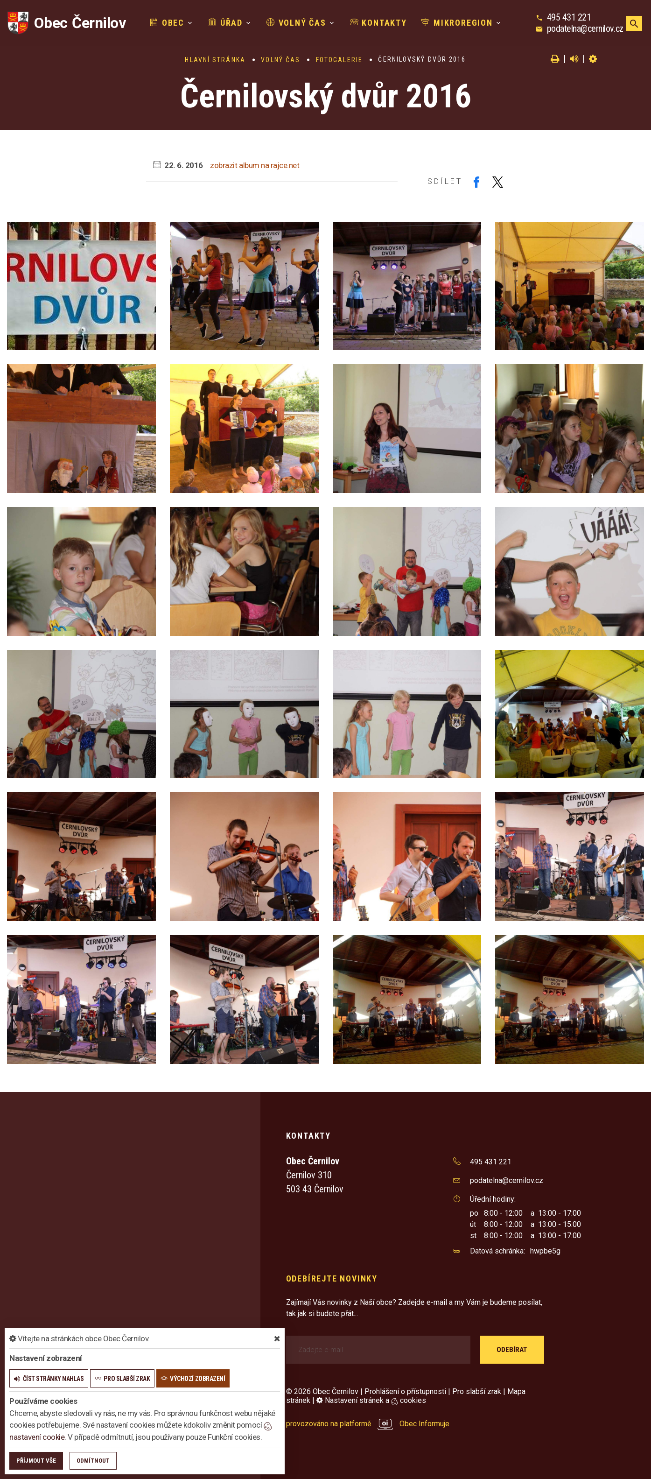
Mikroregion (456, 23)
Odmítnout (93, 1460)
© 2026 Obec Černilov (322, 1391)
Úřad (225, 23)
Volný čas (296, 23)
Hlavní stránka (215, 59)
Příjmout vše (36, 1460)
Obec (167, 23)
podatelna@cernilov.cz (585, 28)
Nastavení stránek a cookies (371, 1400)
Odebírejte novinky (332, 1278)
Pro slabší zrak (476, 1391)
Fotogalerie (339, 59)
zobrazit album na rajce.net (254, 165)
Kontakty (378, 23)
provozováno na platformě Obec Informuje (368, 1423)
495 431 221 (569, 17)
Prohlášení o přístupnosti (405, 1391)
